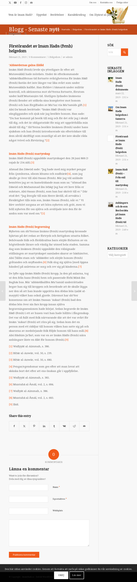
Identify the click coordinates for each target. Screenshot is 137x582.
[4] (69, 173)
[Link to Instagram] (26, 2)
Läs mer (76, 575)
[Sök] (25, 33)
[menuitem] (92, 3)
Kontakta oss (106, 2)
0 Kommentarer (37, 57)
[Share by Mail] (84, 426)
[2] (47, 140)
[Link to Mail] (31, 2)
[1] (85, 105)
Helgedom (55, 57)
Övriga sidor (122, 2)
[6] (45, 262)
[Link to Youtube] (15, 2)
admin (69, 57)
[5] (43, 213)
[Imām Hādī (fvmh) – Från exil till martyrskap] (3, 291)
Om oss (92, 2)
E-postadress (60, 499)
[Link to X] (9, 2)
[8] (86, 330)
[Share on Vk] (64, 426)
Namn (56, 487)
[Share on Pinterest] (34, 426)
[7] (80, 266)
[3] (32, 162)
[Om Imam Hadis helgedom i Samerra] (134, 291)
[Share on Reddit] (74, 426)
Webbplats (58, 510)
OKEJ (61, 575)
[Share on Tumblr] (54, 426)
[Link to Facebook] (20, 2)
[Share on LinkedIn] (44, 426)
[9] (66, 339)
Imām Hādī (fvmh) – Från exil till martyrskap (121, 177)
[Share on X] (24, 426)
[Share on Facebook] (14, 426)
